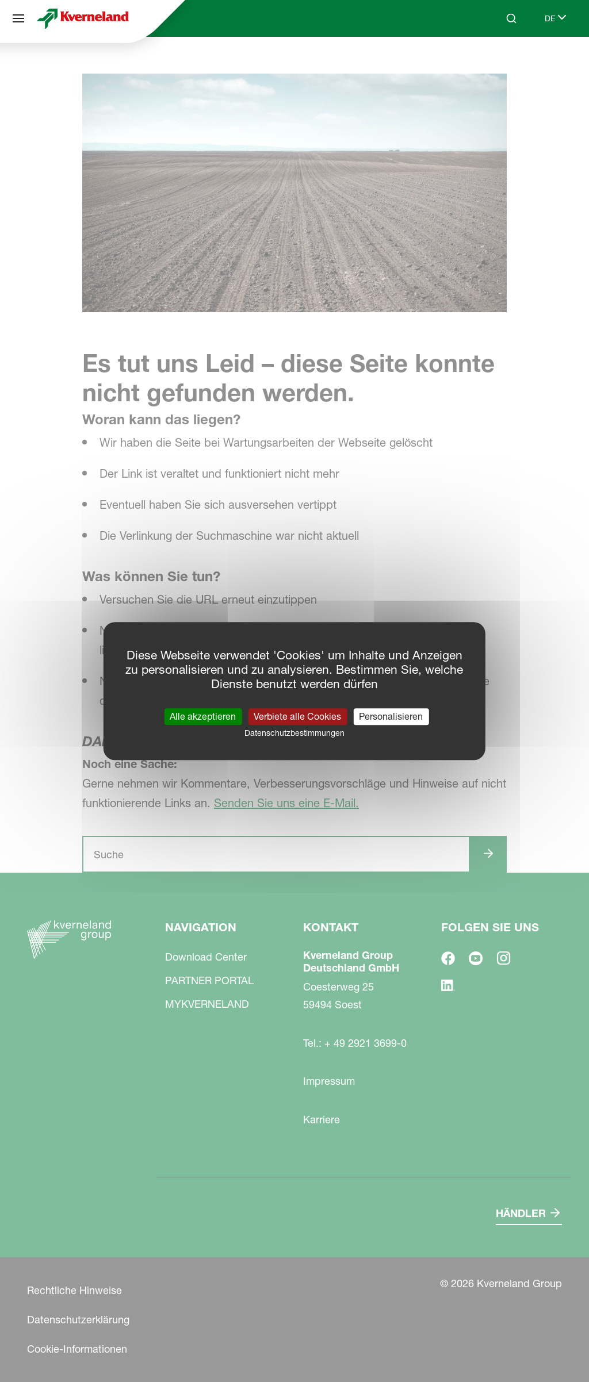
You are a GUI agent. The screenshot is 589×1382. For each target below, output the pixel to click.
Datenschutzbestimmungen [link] (294, 733)
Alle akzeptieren (203, 716)
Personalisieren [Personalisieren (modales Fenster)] (391, 716)
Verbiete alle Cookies (297, 716)
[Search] (511, 18)
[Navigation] (18, 18)
